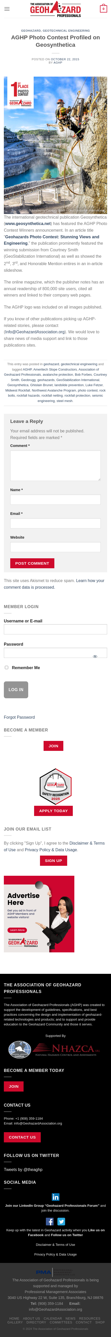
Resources (89, 1318)
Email (16, 514)
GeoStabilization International (77, 380)
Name (16, 490)
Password (13, 644)
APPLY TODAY (53, 811)
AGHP (58, 62)
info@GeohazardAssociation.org (38, 1123)
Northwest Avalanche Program (54, 390)
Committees (61, 1322)
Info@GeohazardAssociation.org (34, 332)
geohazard (31, 30)
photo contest (88, 390)
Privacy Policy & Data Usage (51, 850)
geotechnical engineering (66, 30)
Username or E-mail (23, 621)
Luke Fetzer (94, 385)
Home (14, 1318)
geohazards (46, 380)
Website (17, 537)
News (71, 1318)
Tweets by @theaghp (23, 1169)
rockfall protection (77, 395)
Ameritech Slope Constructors (55, 369)
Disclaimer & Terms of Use (55, 1245)
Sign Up (53, 860)
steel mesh (65, 401)
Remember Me (22, 668)
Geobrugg (28, 380)
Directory (36, 1322)
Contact (84, 1322)
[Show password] (95, 655)
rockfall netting (52, 395)
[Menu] (7, 9)
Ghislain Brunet (41, 385)
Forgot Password (19, 717)
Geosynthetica (17, 385)
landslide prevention (69, 385)
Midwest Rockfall (17, 390)
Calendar (53, 1318)
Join (53, 746)
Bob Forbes (83, 374)
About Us (31, 1318)
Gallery (15, 1322)
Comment (20, 446)
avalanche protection (58, 374)
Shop (100, 1322)
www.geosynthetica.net (28, 223)
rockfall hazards (28, 395)
